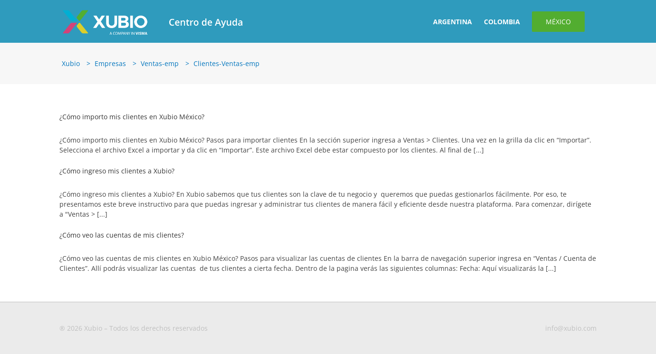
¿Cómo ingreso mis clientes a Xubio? (116, 170)
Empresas (110, 63)
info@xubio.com (571, 328)
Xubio (71, 63)
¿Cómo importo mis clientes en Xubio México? (131, 116)
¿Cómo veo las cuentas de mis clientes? (121, 234)
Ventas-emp (160, 63)
